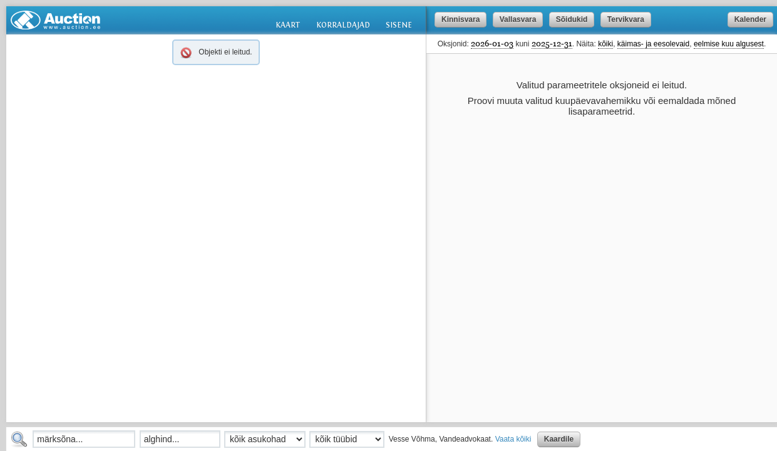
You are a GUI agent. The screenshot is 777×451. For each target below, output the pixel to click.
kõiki (605, 43)
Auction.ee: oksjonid (55, 20)
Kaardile (559, 439)
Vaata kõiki (513, 439)
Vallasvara (518, 19)
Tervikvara (625, 19)
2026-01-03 (492, 43)
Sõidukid (572, 19)
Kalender (750, 19)
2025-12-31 (552, 43)
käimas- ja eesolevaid (653, 43)
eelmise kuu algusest (729, 43)
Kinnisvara (460, 19)
